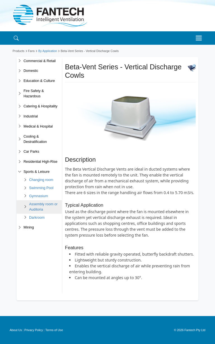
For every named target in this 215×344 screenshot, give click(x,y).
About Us (16, 330)
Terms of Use (54, 330)
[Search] (16, 38)
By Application (47, 51)
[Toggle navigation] (200, 38)
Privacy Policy (33, 330)
